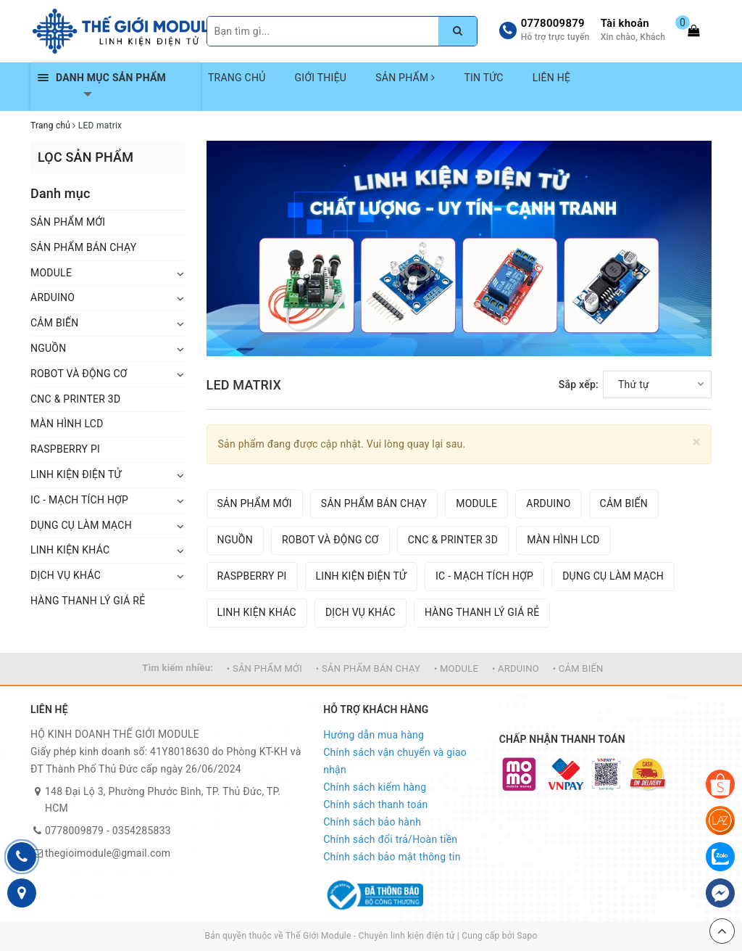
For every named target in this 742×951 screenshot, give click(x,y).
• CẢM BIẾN (578, 668)
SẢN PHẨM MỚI (67, 222)
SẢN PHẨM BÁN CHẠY (83, 247)
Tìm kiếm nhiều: (177, 667)
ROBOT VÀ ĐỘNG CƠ (79, 373)
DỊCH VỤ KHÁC (65, 575)
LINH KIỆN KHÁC (69, 550)
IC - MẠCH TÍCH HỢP (79, 500)
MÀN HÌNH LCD (67, 423)
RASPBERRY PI (65, 449)
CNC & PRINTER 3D (75, 399)
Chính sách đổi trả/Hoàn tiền (390, 839)
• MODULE (456, 668)
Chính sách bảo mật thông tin (392, 857)
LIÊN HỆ (551, 77)
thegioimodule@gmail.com (107, 853)
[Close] (697, 442)
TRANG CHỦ (237, 77)
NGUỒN (48, 348)
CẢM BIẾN (54, 323)
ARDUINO (52, 297)
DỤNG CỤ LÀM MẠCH (81, 525)
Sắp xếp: (579, 384)
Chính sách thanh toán (375, 804)
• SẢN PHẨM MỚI (264, 668)
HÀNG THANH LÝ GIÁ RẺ (87, 600)
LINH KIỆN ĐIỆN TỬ (76, 474)
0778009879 (553, 23)
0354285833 (141, 830)
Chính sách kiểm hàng (374, 787)
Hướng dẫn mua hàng (373, 735)
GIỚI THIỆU (321, 77)
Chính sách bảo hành (372, 822)
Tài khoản (625, 23)
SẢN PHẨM (405, 77)
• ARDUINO (515, 668)
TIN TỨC (483, 77)
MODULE (51, 273)
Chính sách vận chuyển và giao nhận (395, 760)
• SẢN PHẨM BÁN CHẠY (368, 668)
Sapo (527, 936)
